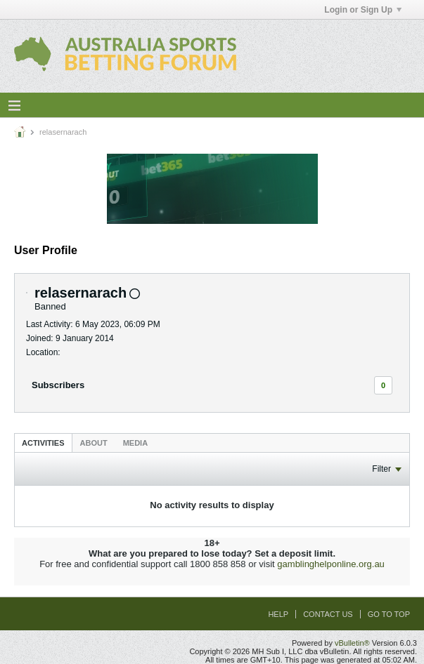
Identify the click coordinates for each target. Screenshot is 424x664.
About (94, 443)
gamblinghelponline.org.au (331, 564)
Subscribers (58, 385)
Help (278, 614)
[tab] (43, 442)
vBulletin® (352, 643)
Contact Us (328, 614)
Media (135, 443)
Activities (43, 443)
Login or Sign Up (362, 10)
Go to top (389, 614)
